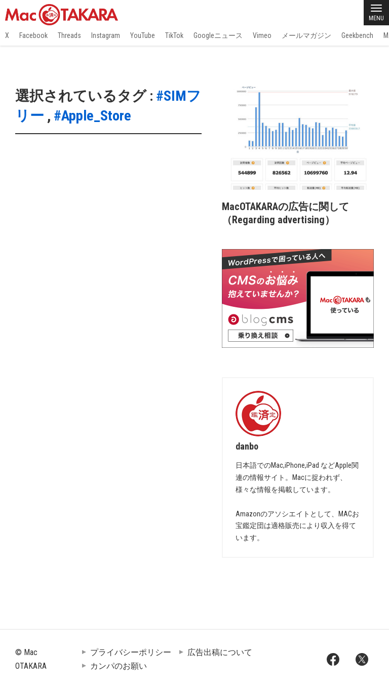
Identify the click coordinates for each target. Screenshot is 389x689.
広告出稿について (219, 652)
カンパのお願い (118, 666)
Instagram (105, 35)
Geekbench (357, 35)
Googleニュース (218, 35)
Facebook (33, 35)
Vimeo (262, 35)
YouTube (142, 35)
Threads (69, 35)
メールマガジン (306, 35)
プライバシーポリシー (130, 652)
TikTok (174, 35)
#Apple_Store (92, 115)
